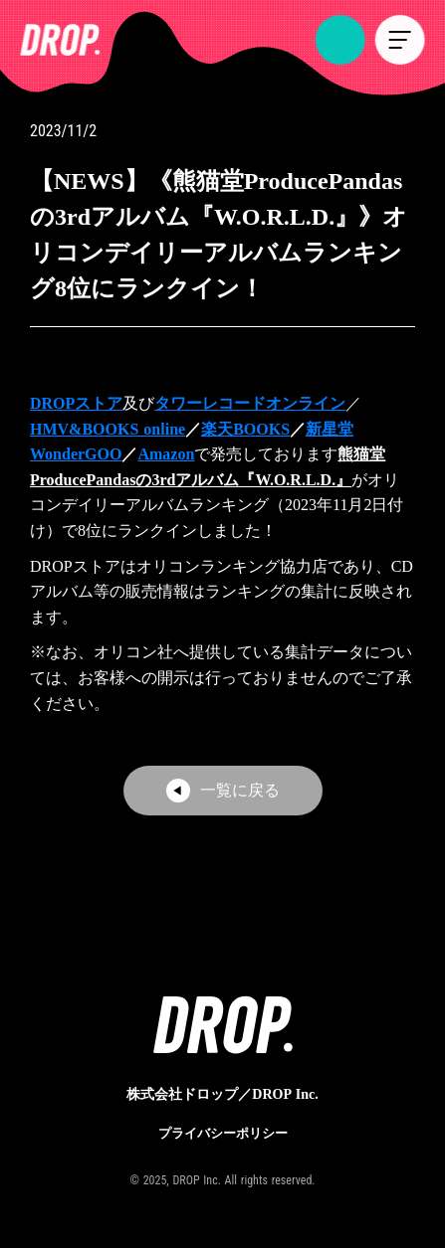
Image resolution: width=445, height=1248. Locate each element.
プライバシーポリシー (223, 1132)
